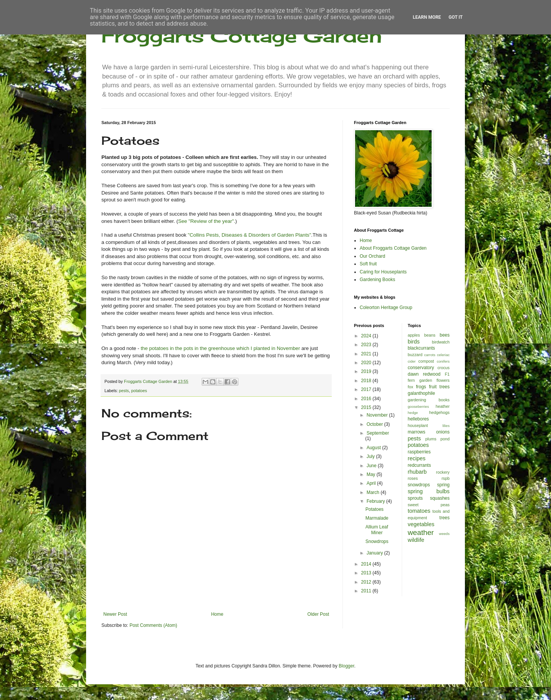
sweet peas (429, 504)
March (374, 492)
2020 (367, 362)
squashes (440, 498)
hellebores (418, 419)
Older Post (318, 614)
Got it (455, 17)
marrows (416, 432)
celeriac (443, 355)
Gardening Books (377, 279)
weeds (444, 534)
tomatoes (419, 511)
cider (412, 361)
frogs (421, 386)
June (372, 465)
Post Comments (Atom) (153, 625)
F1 (447, 374)
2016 (367, 398)
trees (444, 517)
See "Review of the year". (206, 221)
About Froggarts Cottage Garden (393, 248)
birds (414, 342)
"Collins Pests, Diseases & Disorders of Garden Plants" (249, 235)
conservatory (421, 367)
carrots (429, 355)
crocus (443, 367)
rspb (446, 478)
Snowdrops (376, 541)
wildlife (416, 540)
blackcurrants (421, 348)
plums (431, 439)
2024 (367, 336)
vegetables (421, 524)
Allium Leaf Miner (376, 529)
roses (413, 478)
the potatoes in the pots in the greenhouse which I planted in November (220, 348)
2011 (367, 591)
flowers (443, 380)
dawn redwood (424, 374)
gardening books (429, 399)
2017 (367, 389)
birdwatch (441, 342)
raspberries (419, 452)
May (372, 474)
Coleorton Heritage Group (386, 307)
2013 (367, 573)
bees (445, 335)
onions (443, 432)
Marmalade (376, 518)
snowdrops (419, 484)
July (371, 456)
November (378, 415)
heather (442, 406)
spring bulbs (429, 491)
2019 (367, 371)
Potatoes (374, 509)
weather (421, 532)
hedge (413, 413)
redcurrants (419, 465)
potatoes (139, 390)
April (372, 483)
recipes (416, 458)
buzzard (415, 354)
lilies (446, 426)
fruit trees (439, 386)
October (375, 424)
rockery (443, 472)
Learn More (427, 17)
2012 (367, 582)
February (376, 501)
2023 (367, 344)
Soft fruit (368, 264)
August (374, 447)
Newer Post (115, 614)
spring (443, 484)
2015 (367, 407)
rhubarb (417, 472)
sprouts (415, 498)
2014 (367, 564)
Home (217, 614)
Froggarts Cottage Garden (241, 35)
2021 (367, 354)
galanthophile (421, 393)
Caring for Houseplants (383, 272)
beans (429, 335)
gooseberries (418, 406)
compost (426, 361)
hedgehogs (439, 412)
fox (410, 386)
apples (414, 335)
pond (445, 439)
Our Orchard (372, 256)
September (378, 433)
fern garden (420, 380)
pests (124, 390)
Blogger (346, 666)
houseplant (418, 425)
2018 (367, 380)
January (375, 553)
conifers (443, 361)
